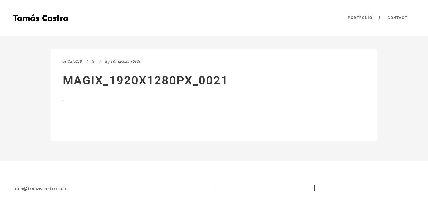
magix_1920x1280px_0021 (145, 80)
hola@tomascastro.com (40, 188)
